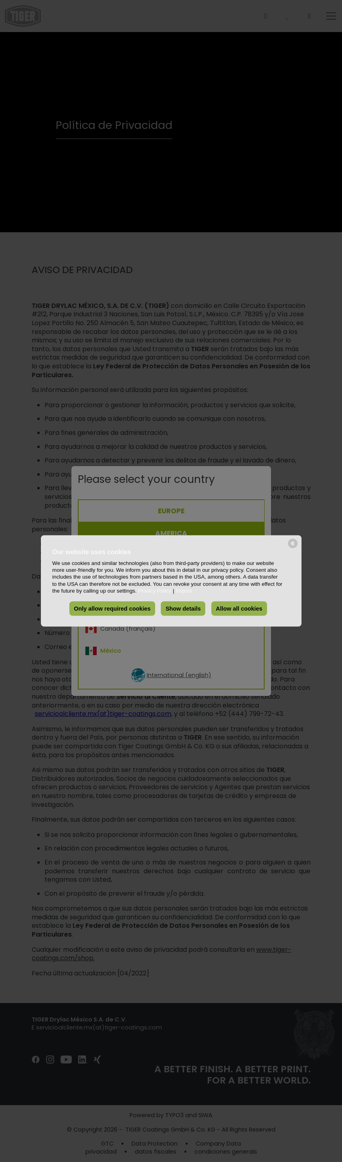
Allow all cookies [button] (239, 608)
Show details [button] (183, 608)
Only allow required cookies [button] (112, 608)
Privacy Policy (154, 591)
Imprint (184, 591)
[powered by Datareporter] (292, 547)
